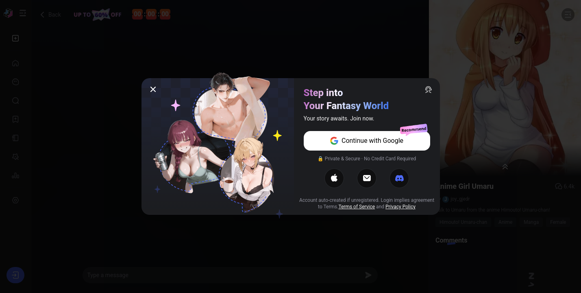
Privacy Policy (400, 207)
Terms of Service (356, 207)
